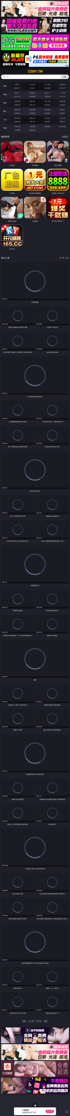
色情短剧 (32, 130)
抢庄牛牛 (62, 88)
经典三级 (32, 105)
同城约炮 (17, 126)
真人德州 (32, 84)
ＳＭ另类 (62, 96)
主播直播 (47, 96)
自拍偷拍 (32, 93)
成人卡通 (47, 101)
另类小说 (32, 122)
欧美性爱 (62, 101)
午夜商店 (32, 126)
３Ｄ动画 (62, 93)
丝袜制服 (32, 96)
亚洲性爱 (17, 101)
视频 (5, 94)
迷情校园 (17, 122)
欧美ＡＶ (47, 93)
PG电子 (17, 84)
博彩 (5, 86)
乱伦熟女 (47, 105)
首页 (24, 1021)
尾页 (45, 1021)
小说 (5, 119)
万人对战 (47, 84)
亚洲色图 (32, 110)
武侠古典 (62, 118)
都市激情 (17, 118)
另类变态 (62, 105)
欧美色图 (47, 110)
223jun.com (35, 71)
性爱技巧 (62, 122)
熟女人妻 (17, 96)
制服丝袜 (17, 105)
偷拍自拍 (32, 101)
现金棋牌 (47, 88)
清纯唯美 (32, 113)
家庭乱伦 (32, 118)
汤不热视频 (62, 126)
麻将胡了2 (17, 88)
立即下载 (50, 1111)
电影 (5, 103)
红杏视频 (17, 130)
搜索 (64, 77)
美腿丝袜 (17, 113)
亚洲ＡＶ (17, 93)
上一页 (31, 1021)
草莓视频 (47, 126)
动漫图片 (62, 110)
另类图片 (62, 113)
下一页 (38, 1021)
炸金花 (32, 88)
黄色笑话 (47, 122)
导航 (5, 128)
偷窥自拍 (17, 110)
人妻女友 (47, 118)
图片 (5, 111)
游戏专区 (62, 84)
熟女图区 (47, 113)
